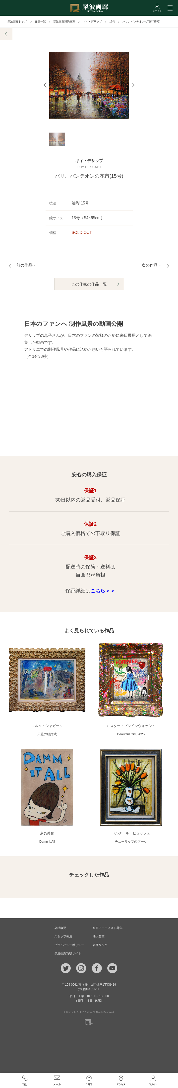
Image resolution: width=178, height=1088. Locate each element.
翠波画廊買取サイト (67, 953)
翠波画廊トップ (17, 21)
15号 (112, 21)
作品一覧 (40, 21)
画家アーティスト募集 (107, 928)
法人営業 (99, 936)
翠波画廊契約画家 (64, 21)
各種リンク (100, 945)
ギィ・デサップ (92, 21)
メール (57, 1080)
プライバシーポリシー (69, 945)
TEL (25, 1080)
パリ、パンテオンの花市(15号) (141, 21)
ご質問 (89, 1080)
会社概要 (60, 928)
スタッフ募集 (63, 936)
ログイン (153, 1080)
